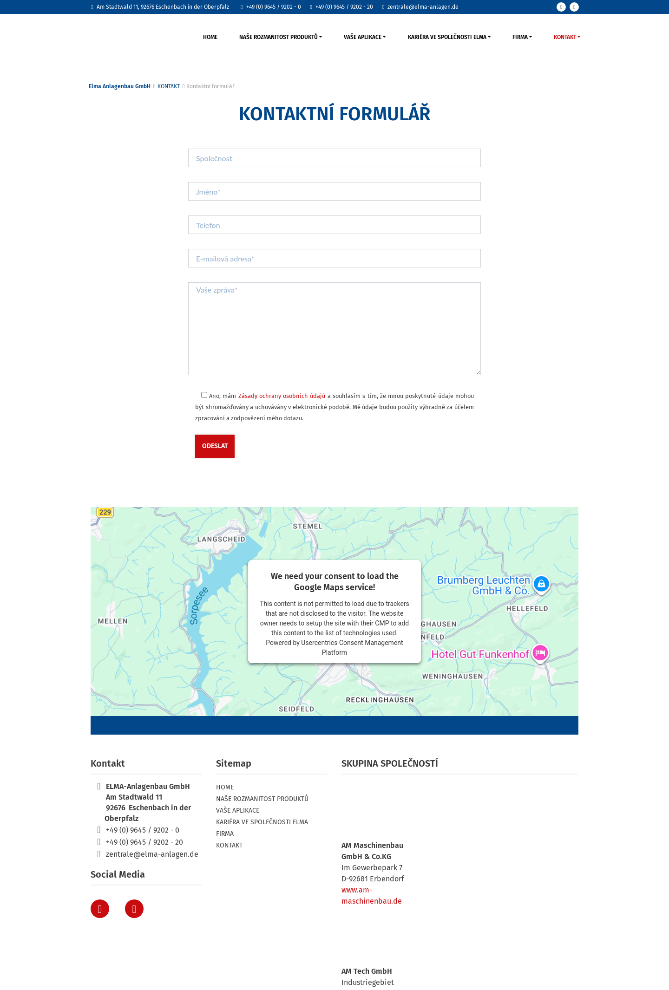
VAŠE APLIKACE (362, 37)
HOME (210, 37)
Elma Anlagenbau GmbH (120, 86)
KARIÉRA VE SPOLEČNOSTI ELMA (447, 37)
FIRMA (520, 37)
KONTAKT (565, 37)
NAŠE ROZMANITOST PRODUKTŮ (278, 37)
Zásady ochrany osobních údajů (282, 395)
